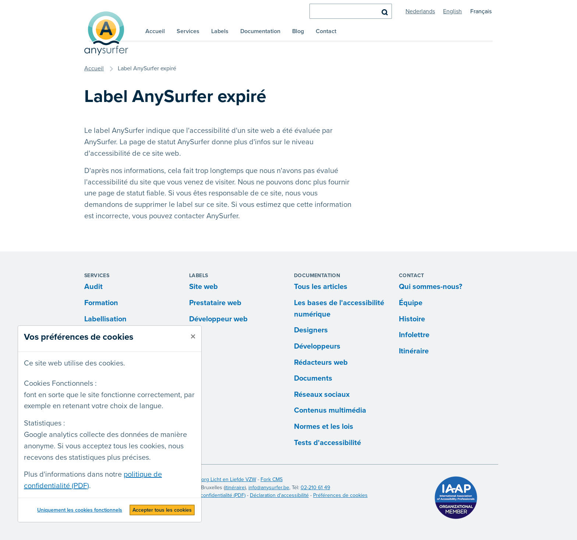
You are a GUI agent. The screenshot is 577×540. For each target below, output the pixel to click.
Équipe (410, 303)
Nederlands (420, 11)
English (452, 11)
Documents (313, 378)
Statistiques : (44, 423)
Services (188, 31)
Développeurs (317, 346)
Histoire (412, 319)
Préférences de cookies (340, 495)
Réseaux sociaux (322, 394)
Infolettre (414, 335)
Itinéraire (414, 351)
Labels (220, 31)
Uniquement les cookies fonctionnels (79, 510)
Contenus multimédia (330, 410)
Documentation (260, 31)
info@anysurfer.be (268, 487)
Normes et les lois (323, 426)
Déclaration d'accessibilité (279, 495)
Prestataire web (215, 303)
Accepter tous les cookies (162, 510)
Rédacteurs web (321, 362)
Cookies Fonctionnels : (60, 383)
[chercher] (351, 11)
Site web (203, 286)
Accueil (155, 31)
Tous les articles (320, 286)
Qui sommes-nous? (430, 286)
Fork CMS (272, 479)
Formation (101, 303)
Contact (326, 31)
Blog (298, 31)
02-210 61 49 (315, 487)
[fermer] (193, 337)
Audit (93, 286)
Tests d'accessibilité (327, 442)
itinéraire (235, 487)
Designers (311, 330)
